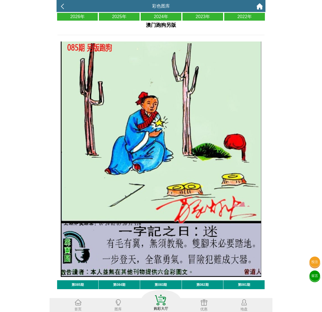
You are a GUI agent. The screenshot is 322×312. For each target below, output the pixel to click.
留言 (314, 276)
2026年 (77, 16)
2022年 (244, 16)
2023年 (203, 16)
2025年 (119, 16)
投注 (314, 262)
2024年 (161, 16)
